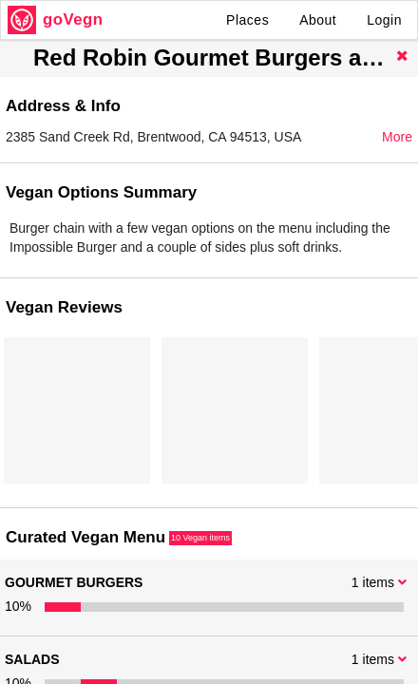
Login (384, 20)
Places (247, 20)
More (397, 136)
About (317, 20)
